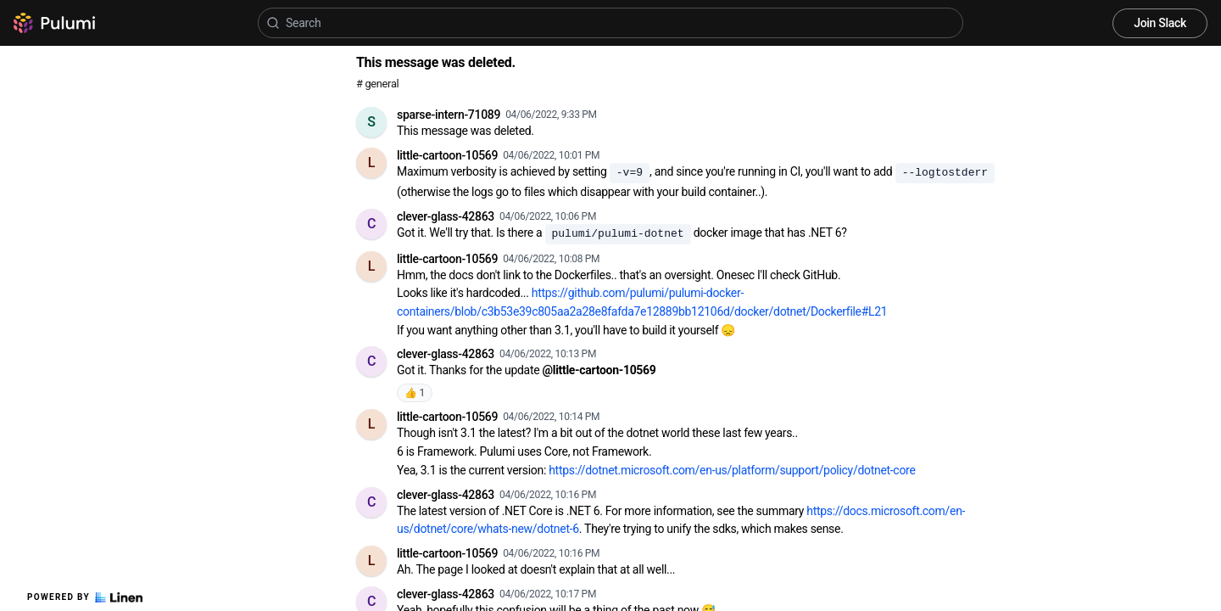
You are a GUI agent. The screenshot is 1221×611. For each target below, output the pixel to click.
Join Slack (1160, 23)
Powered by (84, 597)
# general (377, 83)
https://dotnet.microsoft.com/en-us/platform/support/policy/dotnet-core (732, 470)
